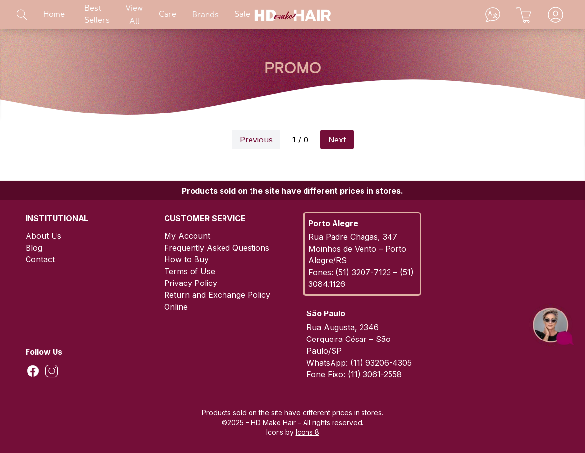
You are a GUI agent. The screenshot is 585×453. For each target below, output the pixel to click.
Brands (205, 15)
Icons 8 (307, 432)
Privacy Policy (190, 283)
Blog (34, 248)
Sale (242, 15)
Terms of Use (189, 271)
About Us (43, 236)
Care (167, 15)
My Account (187, 236)
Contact (40, 259)
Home (54, 15)
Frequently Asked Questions (216, 248)
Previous (256, 139)
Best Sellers (97, 15)
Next (337, 139)
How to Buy (186, 259)
